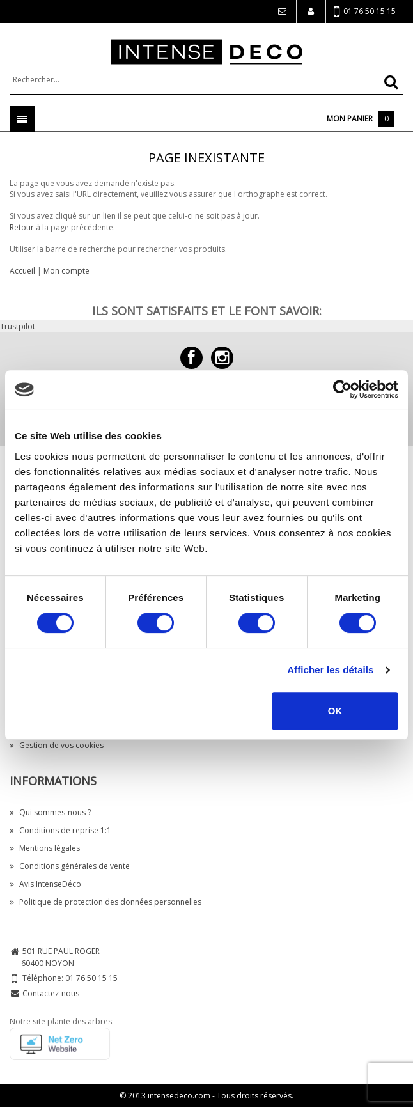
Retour (22, 227)
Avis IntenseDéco (45, 884)
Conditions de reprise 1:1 (60, 830)
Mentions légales (45, 848)
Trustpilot (17, 326)
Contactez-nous (50, 993)
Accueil (22, 270)
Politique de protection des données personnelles (105, 901)
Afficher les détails (330, 669)
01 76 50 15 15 (365, 11)
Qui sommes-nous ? (50, 812)
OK (335, 710)
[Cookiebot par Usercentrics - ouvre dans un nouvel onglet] (342, 389)
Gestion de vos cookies (57, 745)
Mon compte (66, 270)
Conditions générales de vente (70, 866)
